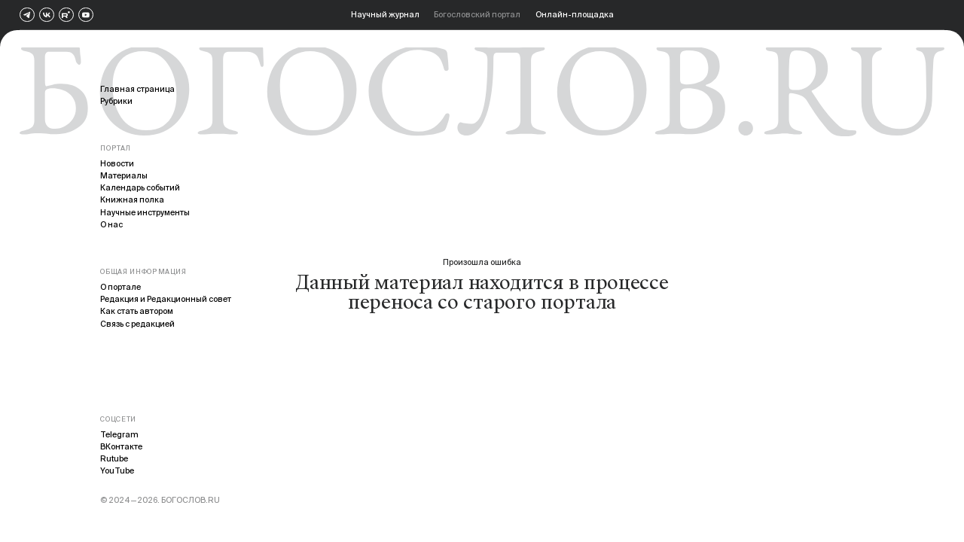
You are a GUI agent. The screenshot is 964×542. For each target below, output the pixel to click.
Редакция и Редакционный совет (165, 298)
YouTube (117, 470)
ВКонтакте (121, 446)
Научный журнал (385, 14)
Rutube (114, 458)
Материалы (124, 175)
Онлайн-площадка (574, 14)
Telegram (119, 434)
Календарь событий (140, 187)
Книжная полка (132, 199)
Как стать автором (136, 310)
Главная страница (137, 88)
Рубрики (116, 100)
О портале (120, 286)
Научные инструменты (145, 212)
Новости (117, 163)
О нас (111, 224)
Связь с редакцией (137, 323)
